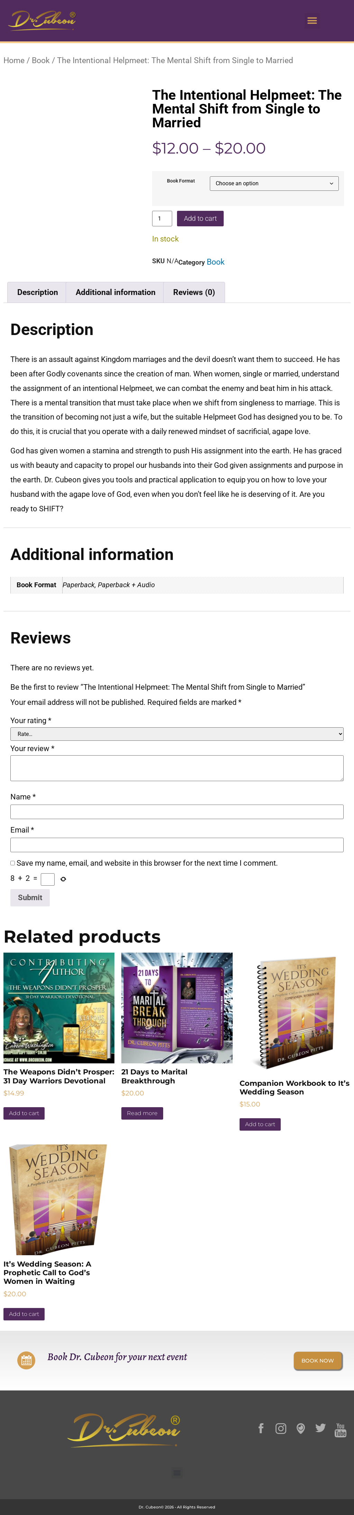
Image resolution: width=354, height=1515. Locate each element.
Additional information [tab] (116, 292)
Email (22, 830)
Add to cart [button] (24, 1113)
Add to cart (200, 218)
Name (23, 797)
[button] (312, 21)
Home (14, 60)
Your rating (30, 721)
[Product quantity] (162, 218)
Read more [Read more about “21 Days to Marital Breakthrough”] (142, 1113)
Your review (32, 748)
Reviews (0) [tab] (194, 292)
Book (41, 60)
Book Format (181, 181)
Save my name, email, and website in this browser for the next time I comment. (147, 863)
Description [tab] (37, 292)
